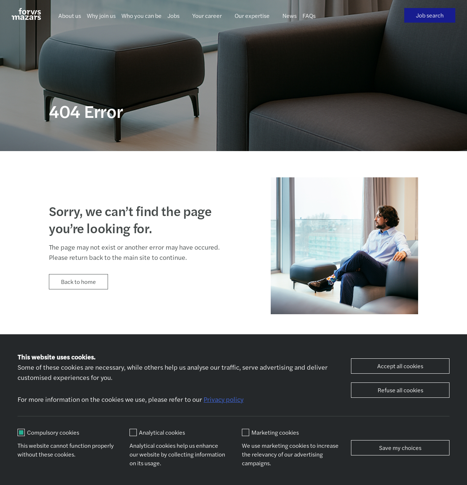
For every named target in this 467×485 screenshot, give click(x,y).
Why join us (101, 15)
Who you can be (141, 15)
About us (69, 15)
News (289, 15)
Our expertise (252, 15)
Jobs (173, 15)
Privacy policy (223, 399)
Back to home (78, 281)
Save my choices (400, 447)
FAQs (309, 15)
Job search (430, 15)
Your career (207, 15)
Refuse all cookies (400, 390)
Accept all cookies (400, 366)
